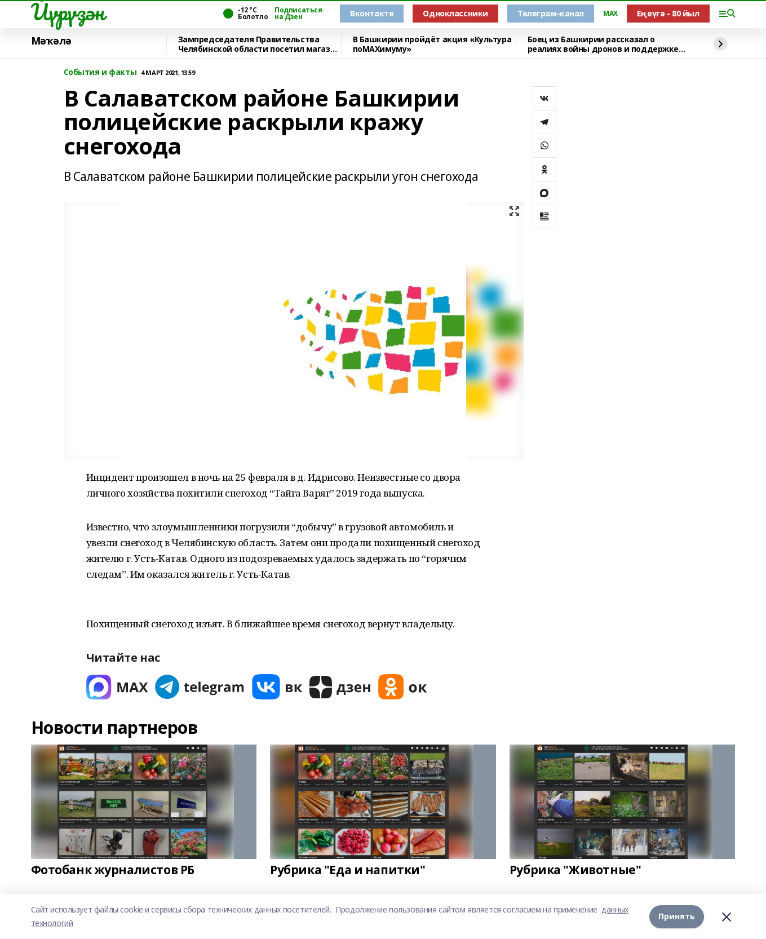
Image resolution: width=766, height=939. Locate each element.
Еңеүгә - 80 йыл (668, 13)
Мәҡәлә (51, 41)
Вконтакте (371, 13)
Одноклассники (455, 13)
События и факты (100, 72)
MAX (610, 13)
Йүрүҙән (67, 12)
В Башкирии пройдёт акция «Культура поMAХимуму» (432, 44)
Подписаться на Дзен (298, 13)
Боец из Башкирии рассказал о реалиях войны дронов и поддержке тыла (603, 44)
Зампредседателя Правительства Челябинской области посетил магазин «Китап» (259, 44)
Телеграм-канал (550, 13)
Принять (676, 916)
